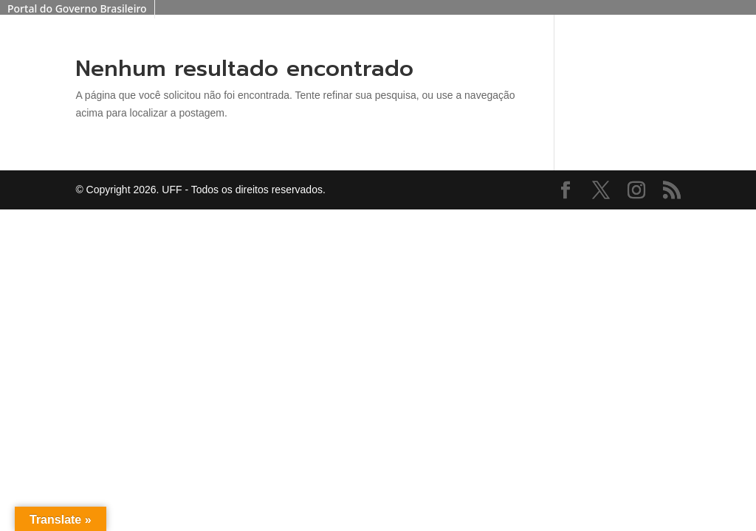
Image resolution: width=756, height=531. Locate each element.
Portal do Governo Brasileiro (77, 8)
